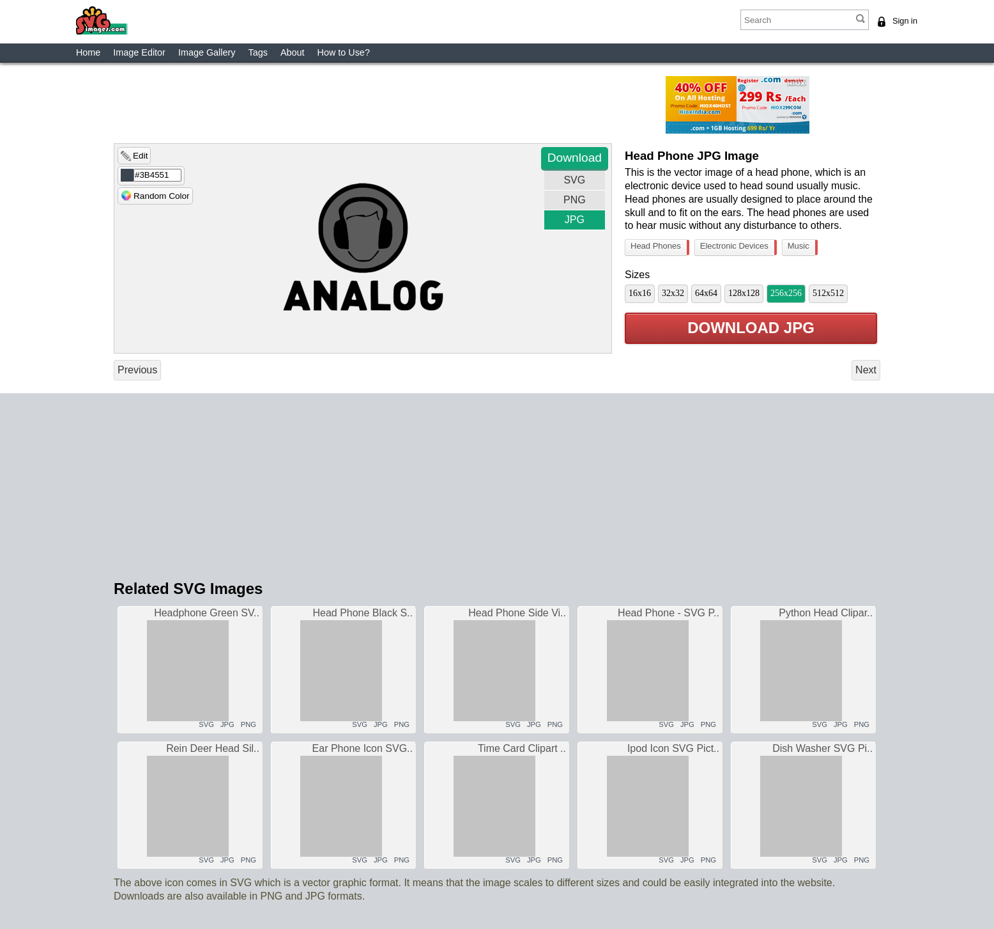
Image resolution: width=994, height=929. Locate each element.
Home (88, 52)
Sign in (904, 21)
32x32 (673, 293)
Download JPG (750, 328)
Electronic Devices (737, 247)
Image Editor (139, 52)
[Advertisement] (417, 105)
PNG (574, 199)
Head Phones (659, 247)
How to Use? (343, 52)
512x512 (828, 293)
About (292, 52)
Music (801, 247)
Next (865, 369)
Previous (137, 369)
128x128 (744, 293)
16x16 (640, 293)
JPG (575, 219)
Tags (257, 52)
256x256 (786, 293)
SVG (574, 180)
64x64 (706, 293)
